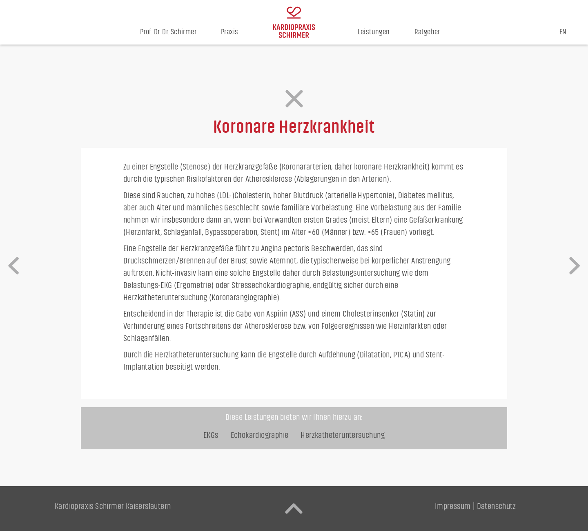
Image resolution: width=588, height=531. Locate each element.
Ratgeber (427, 32)
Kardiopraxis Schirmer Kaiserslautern (113, 506)
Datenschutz (496, 506)
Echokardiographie (260, 435)
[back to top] (294, 508)
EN (563, 32)
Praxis (229, 32)
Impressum (453, 506)
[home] (294, 22)
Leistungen (374, 32)
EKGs (210, 435)
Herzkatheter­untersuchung (343, 435)
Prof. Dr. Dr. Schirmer (168, 32)
